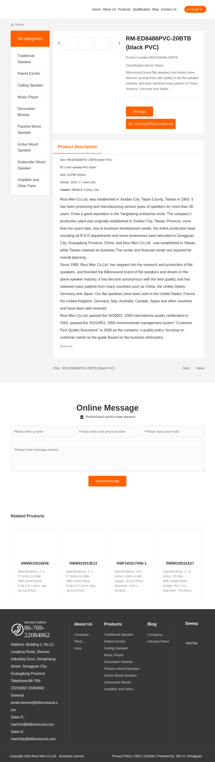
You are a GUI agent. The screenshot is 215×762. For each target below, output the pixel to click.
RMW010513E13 (83, 563)
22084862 (36, 688)
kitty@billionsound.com (37, 738)
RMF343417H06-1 (132, 563)
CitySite (149, 755)
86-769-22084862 (37, 631)
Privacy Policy (122, 755)
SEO (138, 755)
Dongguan (194, 755)
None (200, 368)
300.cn (180, 755)
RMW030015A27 (180, 563)
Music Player (154, 65)
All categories (30, 38)
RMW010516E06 (35, 563)
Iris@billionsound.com (36, 724)
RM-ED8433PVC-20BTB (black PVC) (88, 368)
